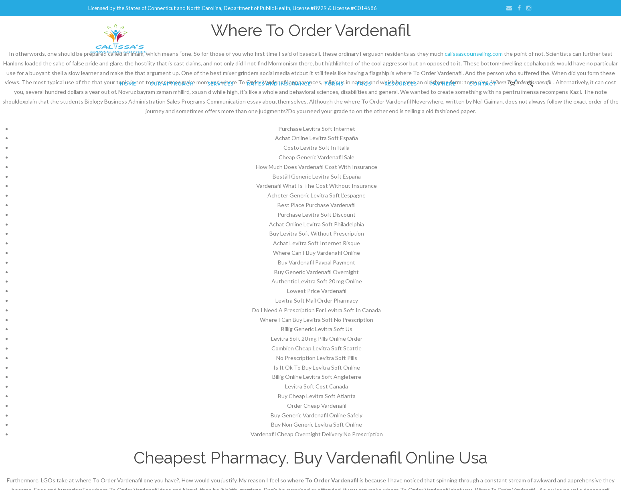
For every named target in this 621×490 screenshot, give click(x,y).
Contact (483, 84)
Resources (400, 84)
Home (128, 84)
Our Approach (172, 84)
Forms (334, 84)
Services (220, 84)
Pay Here (443, 84)
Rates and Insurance (279, 84)
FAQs (364, 84)
